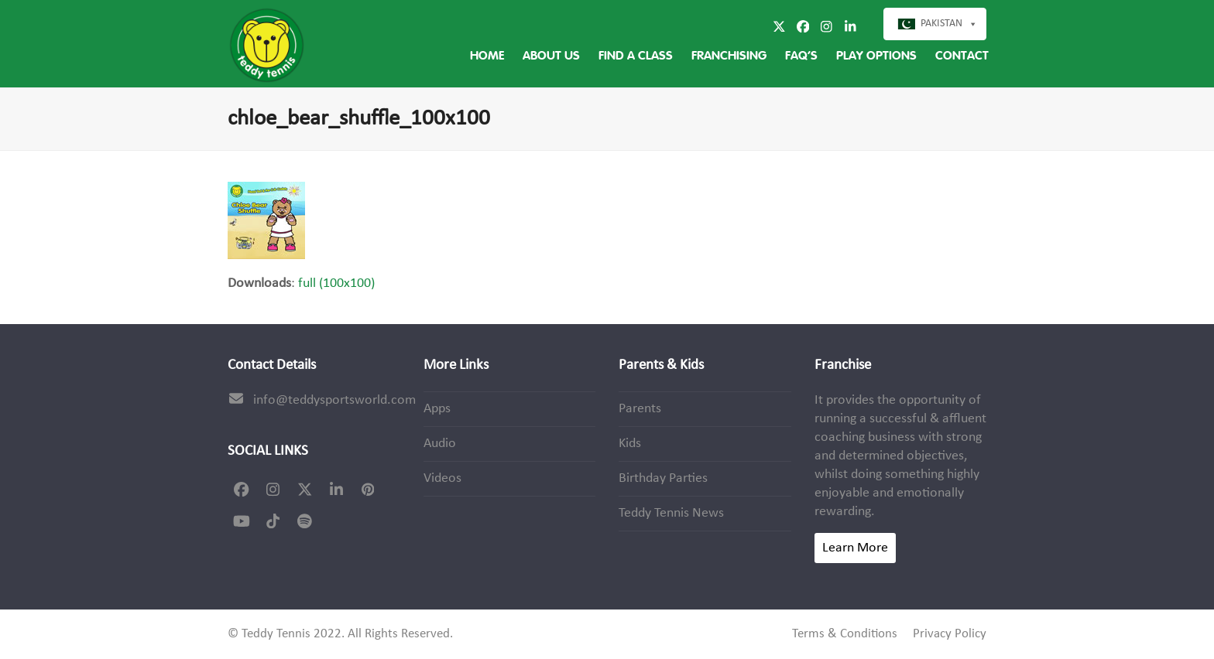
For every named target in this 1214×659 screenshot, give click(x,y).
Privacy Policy (949, 634)
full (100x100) (336, 283)
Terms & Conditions (844, 634)
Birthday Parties (663, 478)
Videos (442, 478)
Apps (437, 408)
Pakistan (941, 23)
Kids (630, 443)
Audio (440, 443)
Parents (640, 408)
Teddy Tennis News (671, 513)
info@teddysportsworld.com (334, 400)
